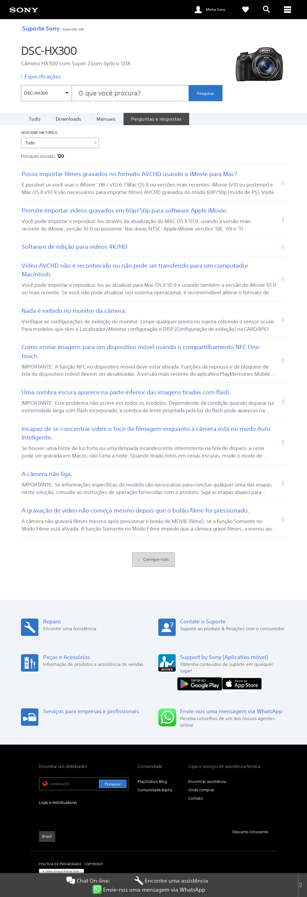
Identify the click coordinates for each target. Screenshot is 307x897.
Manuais (106, 119)
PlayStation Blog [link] (152, 781)
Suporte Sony (40, 28)
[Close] (302, 885)
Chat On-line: (88, 880)
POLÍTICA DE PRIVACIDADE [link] (60, 864)
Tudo (34, 119)
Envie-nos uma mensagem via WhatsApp (149, 889)
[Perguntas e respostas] (156, 119)
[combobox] (105, 93)
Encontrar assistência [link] (207, 781)
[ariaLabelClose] (287, 9)
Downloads (68, 119)
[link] (24, 10)
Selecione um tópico (39, 132)
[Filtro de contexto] (46, 93)
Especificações (43, 76)
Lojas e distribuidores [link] (58, 802)
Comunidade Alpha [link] (155, 790)
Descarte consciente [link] (250, 831)
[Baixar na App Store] (242, 683)
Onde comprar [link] (201, 790)
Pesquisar (205, 93)
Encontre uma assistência (171, 880)
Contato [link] (195, 798)
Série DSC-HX (73, 29)
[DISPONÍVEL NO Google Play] (201, 683)
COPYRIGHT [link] (94, 864)
